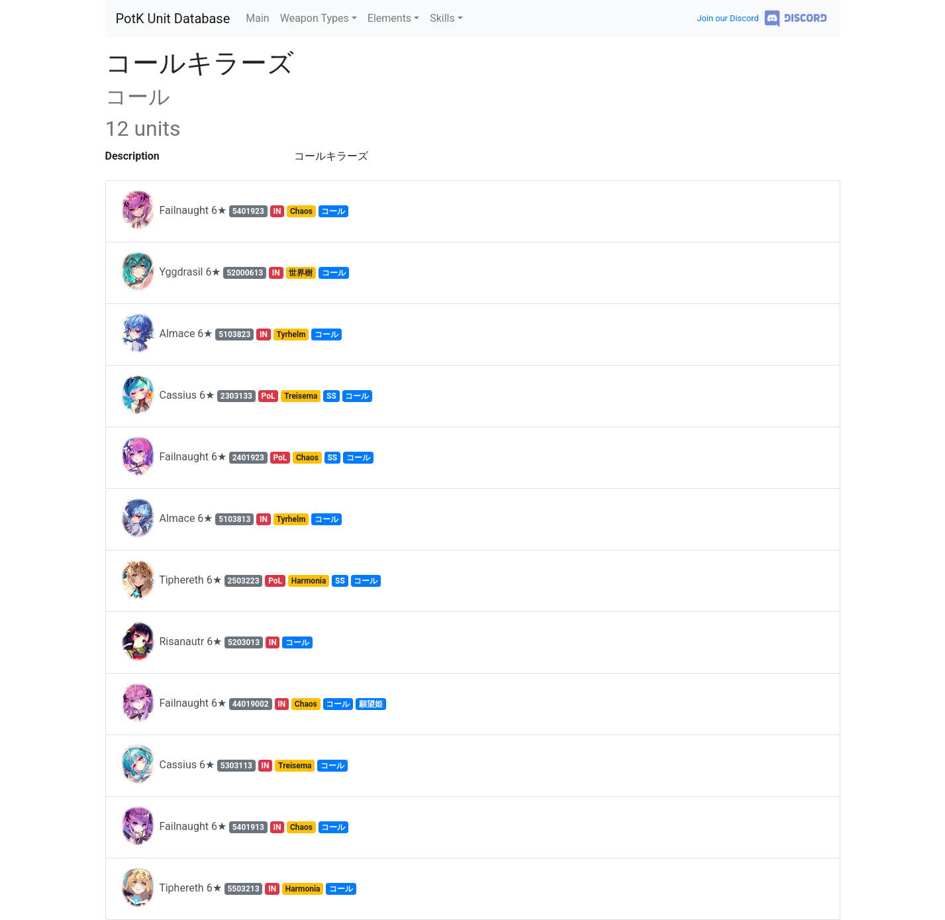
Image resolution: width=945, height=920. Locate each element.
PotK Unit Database (173, 18)
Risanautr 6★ (216, 642)
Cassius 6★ (246, 396)
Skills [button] (442, 18)
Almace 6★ (230, 334)
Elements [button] (389, 18)
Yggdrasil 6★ (234, 272)
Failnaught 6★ (234, 211)
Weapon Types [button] (314, 18)
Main (257, 18)
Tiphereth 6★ (250, 580)
